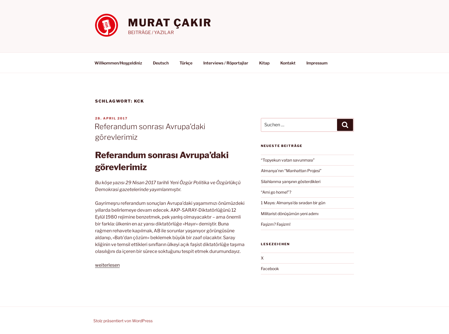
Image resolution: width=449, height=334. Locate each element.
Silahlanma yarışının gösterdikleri (290, 181)
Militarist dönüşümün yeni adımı (289, 213)
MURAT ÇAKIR (170, 22)
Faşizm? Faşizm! (275, 224)
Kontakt (288, 62)
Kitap (264, 62)
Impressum (317, 62)
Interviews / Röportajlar (225, 62)
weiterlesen (107, 265)
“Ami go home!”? (276, 192)
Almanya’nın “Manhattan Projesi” (291, 170)
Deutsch (161, 62)
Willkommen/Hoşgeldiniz (118, 62)
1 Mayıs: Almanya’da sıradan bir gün (293, 202)
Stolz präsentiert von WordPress (123, 320)
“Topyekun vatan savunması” (288, 160)
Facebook (270, 268)
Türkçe (186, 62)
